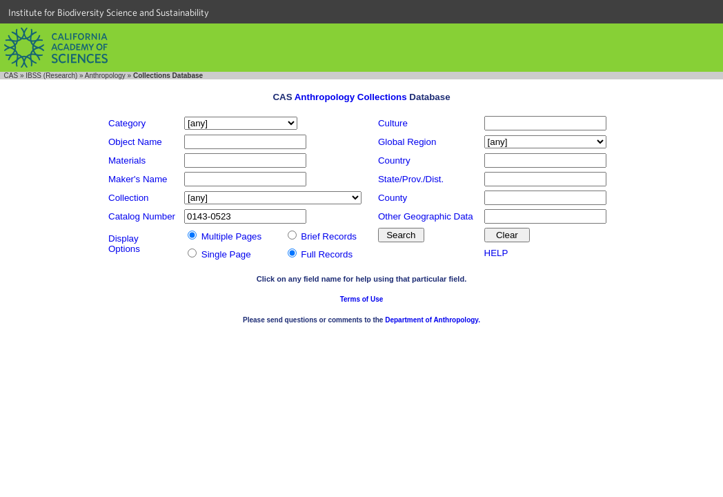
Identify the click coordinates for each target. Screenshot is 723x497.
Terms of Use (362, 299)
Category (127, 123)
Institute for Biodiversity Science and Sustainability (108, 12)
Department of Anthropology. (432, 320)
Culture (393, 123)
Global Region (407, 142)
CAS (11, 75)
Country (394, 160)
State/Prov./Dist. (411, 179)
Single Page (226, 254)
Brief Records (329, 236)
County (392, 198)
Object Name (135, 142)
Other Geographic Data (425, 216)
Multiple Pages (231, 236)
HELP (496, 253)
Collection (128, 198)
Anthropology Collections (351, 97)
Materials (127, 160)
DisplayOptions (124, 243)
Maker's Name (138, 179)
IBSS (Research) (51, 75)
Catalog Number (141, 216)
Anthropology (105, 75)
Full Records (327, 254)
